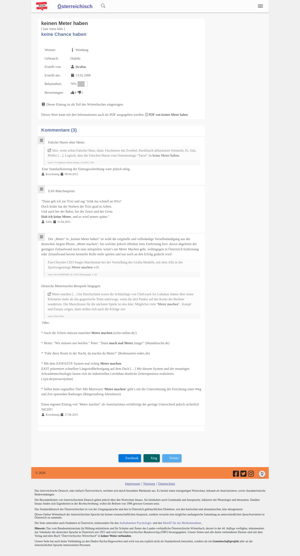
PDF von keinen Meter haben (166, 113)
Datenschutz (166, 478)
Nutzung (149, 478)
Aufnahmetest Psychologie (134, 516)
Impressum (132, 478)
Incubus (80, 66)
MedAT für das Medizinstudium (180, 516)
